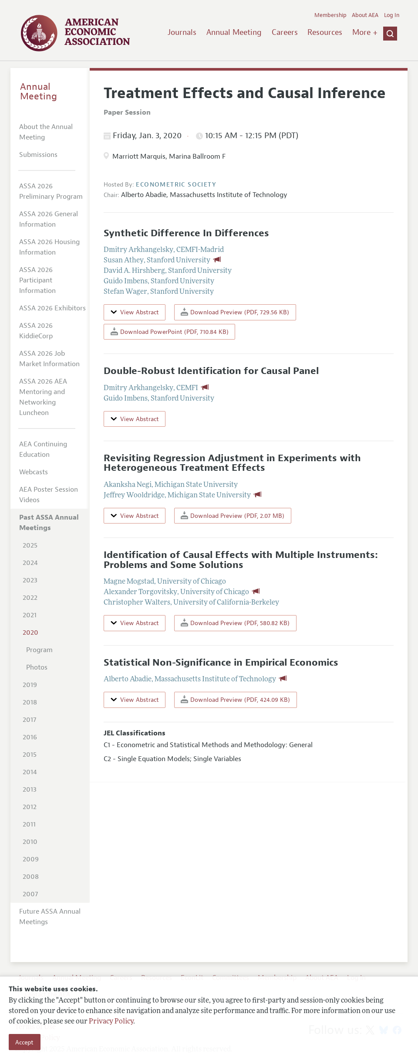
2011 (29, 824)
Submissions (38, 154)
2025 (30, 545)
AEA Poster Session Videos (48, 494)
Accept (24, 1042)
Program (39, 650)
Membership (330, 15)
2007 (30, 894)
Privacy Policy (111, 1021)
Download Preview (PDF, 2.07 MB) (232, 515)
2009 (31, 859)
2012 (30, 807)
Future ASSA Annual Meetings (50, 916)
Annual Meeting (234, 32)
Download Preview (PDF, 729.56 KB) (235, 312)
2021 (30, 615)
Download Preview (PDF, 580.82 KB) (235, 623)
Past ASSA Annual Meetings (49, 522)
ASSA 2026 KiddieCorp (36, 330)
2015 (30, 754)
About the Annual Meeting (46, 132)
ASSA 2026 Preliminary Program (51, 191)
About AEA (365, 15)
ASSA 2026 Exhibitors (52, 308)
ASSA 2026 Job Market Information (49, 358)
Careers (285, 32)
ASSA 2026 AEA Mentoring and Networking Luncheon (43, 397)
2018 (30, 702)
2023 (30, 580)
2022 (30, 597)
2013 (30, 789)
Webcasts (33, 472)
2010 (30, 841)
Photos (36, 667)
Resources (324, 32)
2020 (30, 632)
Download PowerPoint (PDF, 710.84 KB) (170, 331)
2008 (31, 876)
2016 (30, 737)
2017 (29, 719)
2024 (30, 562)
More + (365, 32)
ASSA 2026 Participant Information (37, 280)
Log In (391, 15)
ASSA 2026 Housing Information (49, 247)
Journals (182, 32)
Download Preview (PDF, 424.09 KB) (235, 699)
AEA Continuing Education (43, 449)
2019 (30, 684)
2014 (30, 772)
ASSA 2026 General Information (48, 219)
